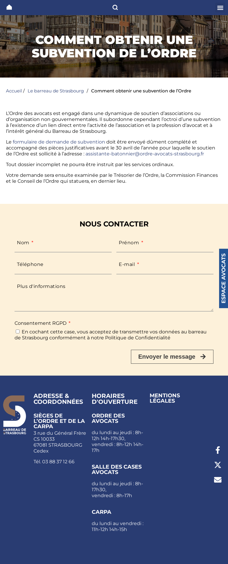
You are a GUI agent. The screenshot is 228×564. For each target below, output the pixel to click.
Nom (24, 242)
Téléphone (30, 264)
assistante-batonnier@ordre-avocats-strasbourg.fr (145, 154)
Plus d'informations (41, 286)
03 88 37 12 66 (58, 461)
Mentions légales (165, 398)
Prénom (129, 242)
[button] (220, 7)
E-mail (127, 264)
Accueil (14, 91)
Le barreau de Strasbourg (56, 91)
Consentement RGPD (41, 323)
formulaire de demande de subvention (58, 142)
